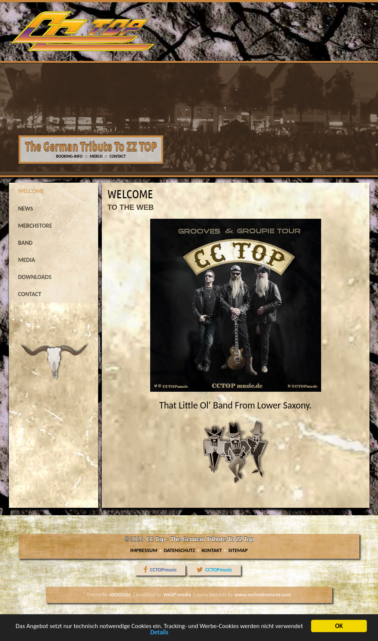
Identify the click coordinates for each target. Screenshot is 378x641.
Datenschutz (179, 550)
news (25, 208)
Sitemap (238, 550)
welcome (31, 191)
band (25, 242)
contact (29, 294)
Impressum (144, 550)
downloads (35, 277)
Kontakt (211, 550)
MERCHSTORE (35, 225)
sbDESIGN (119, 595)
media (26, 259)
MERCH (96, 156)
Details (159, 636)
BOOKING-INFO (69, 156)
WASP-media (177, 595)
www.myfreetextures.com (263, 595)
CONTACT (118, 156)
